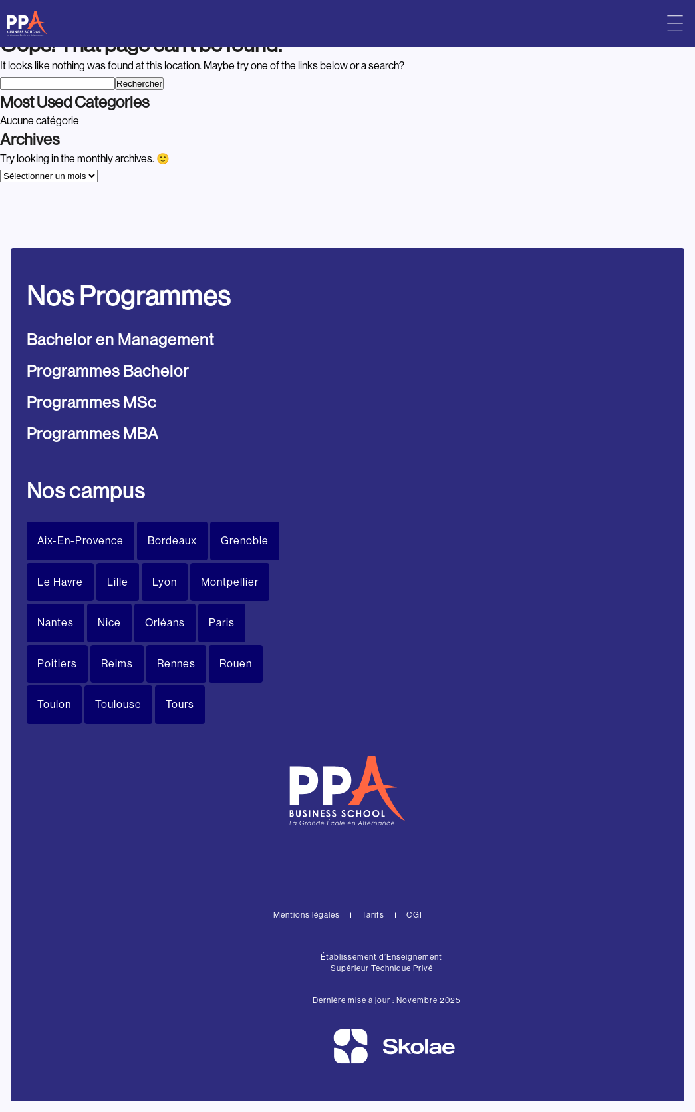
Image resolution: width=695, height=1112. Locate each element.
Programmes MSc (91, 402)
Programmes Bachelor (108, 371)
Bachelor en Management (120, 340)
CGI (414, 915)
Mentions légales (306, 915)
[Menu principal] (675, 23)
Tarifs (373, 915)
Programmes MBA (93, 434)
